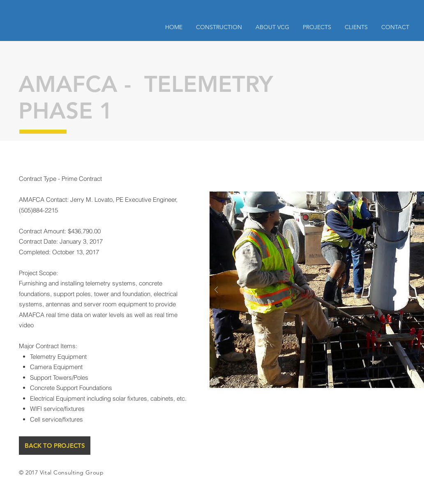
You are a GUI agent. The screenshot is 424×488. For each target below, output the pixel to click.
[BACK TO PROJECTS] (54, 445)
